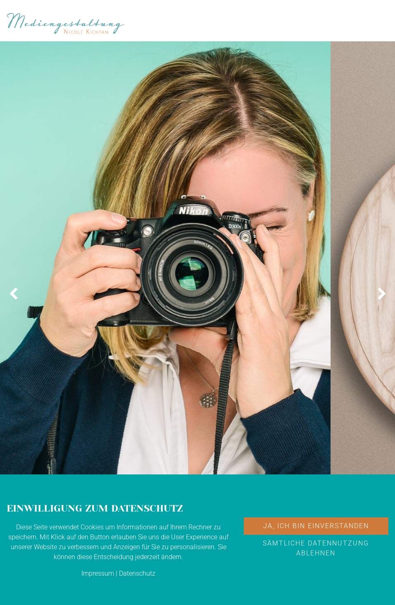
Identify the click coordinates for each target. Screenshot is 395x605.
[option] (165, 294)
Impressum (97, 573)
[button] (13, 294)
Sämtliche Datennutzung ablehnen (316, 548)
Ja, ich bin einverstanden (316, 526)
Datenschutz (137, 573)
